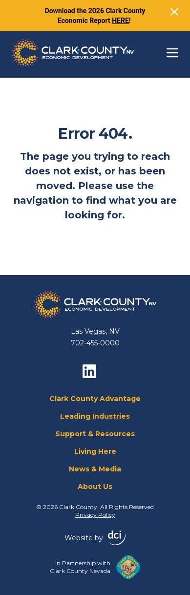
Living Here (95, 451)
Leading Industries (95, 416)
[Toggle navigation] (172, 53)
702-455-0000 (95, 343)
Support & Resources (95, 433)
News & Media (95, 469)
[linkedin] (89, 371)
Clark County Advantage (95, 398)
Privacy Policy (95, 514)
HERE (120, 20)
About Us (95, 486)
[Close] (174, 12)
